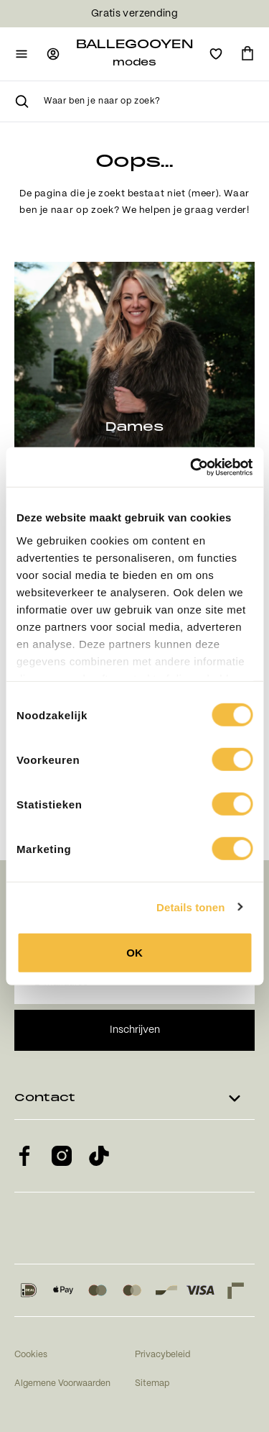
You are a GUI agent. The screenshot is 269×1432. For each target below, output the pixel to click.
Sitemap (152, 1383)
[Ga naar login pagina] (53, 54)
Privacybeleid (162, 1355)
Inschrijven (135, 1030)
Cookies (30, 1355)
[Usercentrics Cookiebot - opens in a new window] (192, 466)
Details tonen (190, 906)
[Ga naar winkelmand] (247, 54)
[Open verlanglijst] (216, 54)
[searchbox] (149, 101)
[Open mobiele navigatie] (21, 54)
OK (134, 953)
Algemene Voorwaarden (62, 1383)
